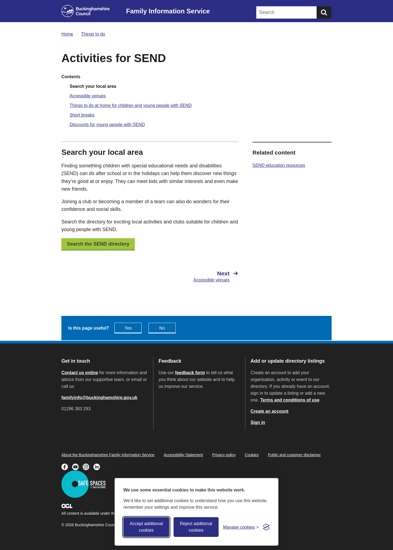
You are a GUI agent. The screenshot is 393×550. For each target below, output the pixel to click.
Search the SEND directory (98, 244)
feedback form (190, 372)
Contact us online (79, 372)
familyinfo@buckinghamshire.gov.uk (99, 397)
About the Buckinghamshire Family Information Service (107, 455)
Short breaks (82, 115)
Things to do (93, 34)
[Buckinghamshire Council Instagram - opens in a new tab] (88, 466)
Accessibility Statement (183, 455)
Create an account (269, 411)
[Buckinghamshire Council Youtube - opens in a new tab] (77, 466)
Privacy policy (224, 455)
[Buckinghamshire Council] (85, 11)
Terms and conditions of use (290, 400)
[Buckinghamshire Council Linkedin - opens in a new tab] (98, 466)
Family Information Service (168, 11)
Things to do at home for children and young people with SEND (131, 105)
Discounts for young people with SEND (107, 124)
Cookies (252, 455)
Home (67, 34)
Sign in (258, 422)
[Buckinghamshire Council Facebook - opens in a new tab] (66, 466)
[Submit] (324, 12)
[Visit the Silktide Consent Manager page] (266, 527)
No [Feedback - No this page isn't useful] (162, 328)
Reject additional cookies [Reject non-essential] (196, 526)
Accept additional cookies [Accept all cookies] (146, 526)
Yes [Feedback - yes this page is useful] (128, 328)
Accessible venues (88, 96)
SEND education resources (278, 165)
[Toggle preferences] (241, 527)
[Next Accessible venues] (197, 276)
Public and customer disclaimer (294, 455)
